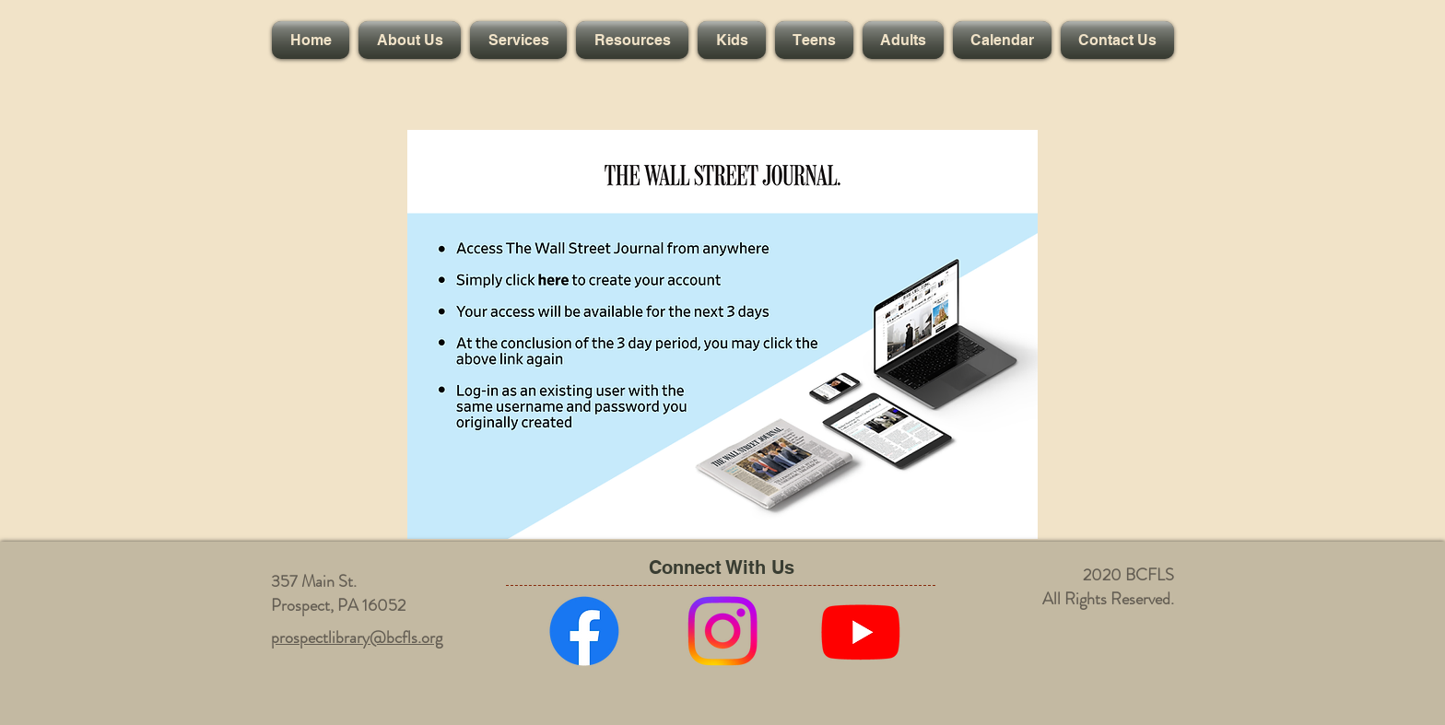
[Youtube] (861, 631)
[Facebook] (584, 631)
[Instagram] (722, 631)
